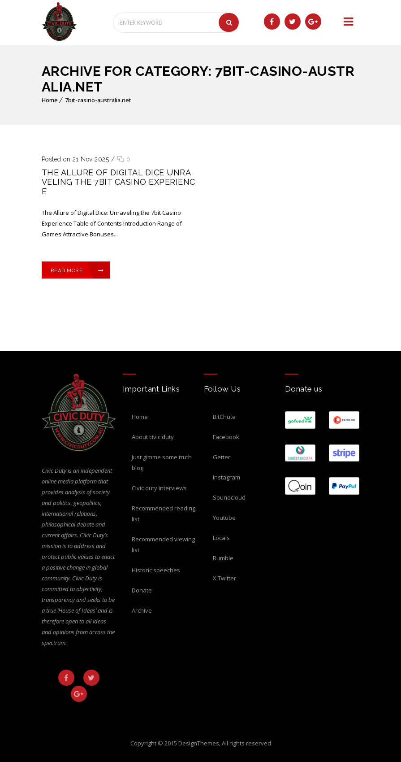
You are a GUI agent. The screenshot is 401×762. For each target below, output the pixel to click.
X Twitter (224, 578)
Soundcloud (229, 497)
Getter (221, 457)
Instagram (226, 477)
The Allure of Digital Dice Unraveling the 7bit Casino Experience (118, 182)
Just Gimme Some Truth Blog (162, 462)
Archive (142, 610)
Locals (221, 538)
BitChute (224, 417)
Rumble (223, 558)
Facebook (226, 437)
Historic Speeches (156, 570)
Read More (77, 270)
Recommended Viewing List (163, 544)
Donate (142, 590)
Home (50, 100)
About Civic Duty (153, 437)
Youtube (224, 518)
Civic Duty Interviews (159, 488)
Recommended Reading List (163, 513)
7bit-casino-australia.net (98, 100)
